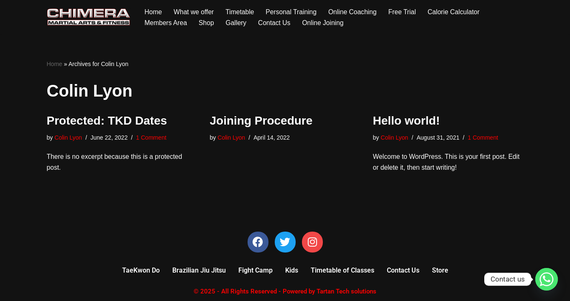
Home (154, 11)
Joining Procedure (261, 121)
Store (440, 272)
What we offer (194, 11)
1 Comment (153, 138)
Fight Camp (255, 272)
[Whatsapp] (546, 279)
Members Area (166, 22)
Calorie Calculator (459, 11)
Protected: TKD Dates (107, 121)
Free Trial (407, 11)
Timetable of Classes (342, 272)
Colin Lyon (69, 138)
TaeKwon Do (141, 272)
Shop (207, 22)
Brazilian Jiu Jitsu (199, 272)
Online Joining (326, 22)
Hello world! (406, 121)
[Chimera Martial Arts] (88, 17)
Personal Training (294, 11)
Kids (291, 272)
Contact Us (276, 22)
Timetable (241, 11)
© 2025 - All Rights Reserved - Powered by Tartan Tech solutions (285, 293)
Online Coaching (356, 11)
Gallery (237, 22)
